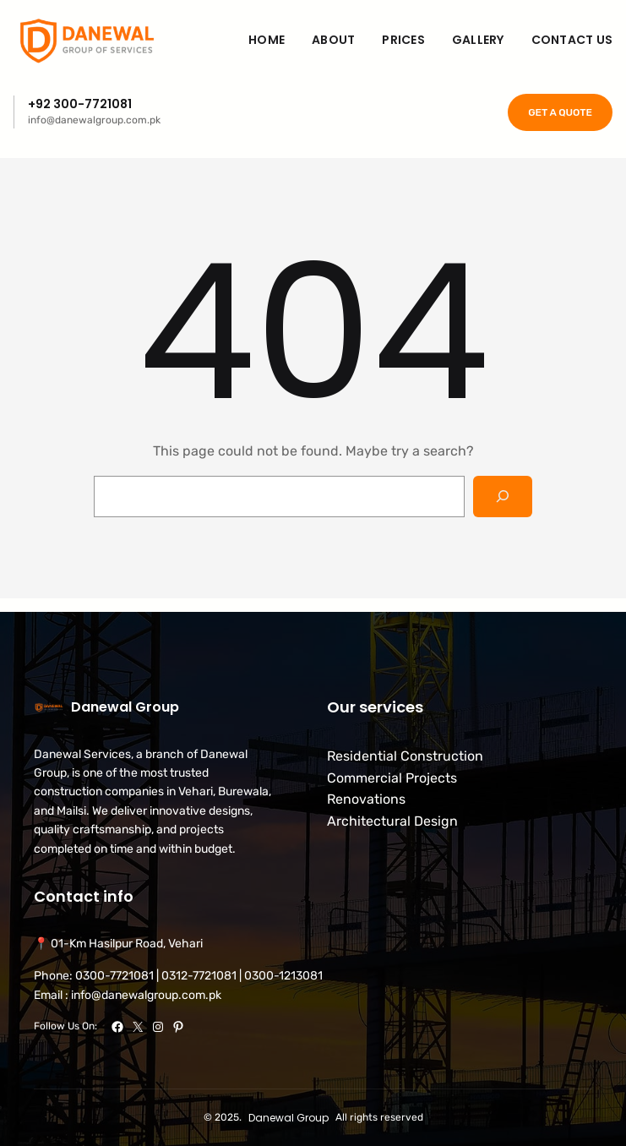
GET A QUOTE (560, 112)
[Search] (503, 496)
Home (266, 39)
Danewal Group (125, 707)
